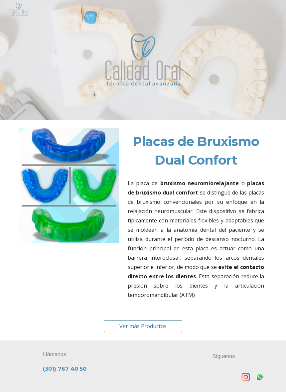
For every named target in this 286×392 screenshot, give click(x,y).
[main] (196, 151)
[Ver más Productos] (143, 326)
